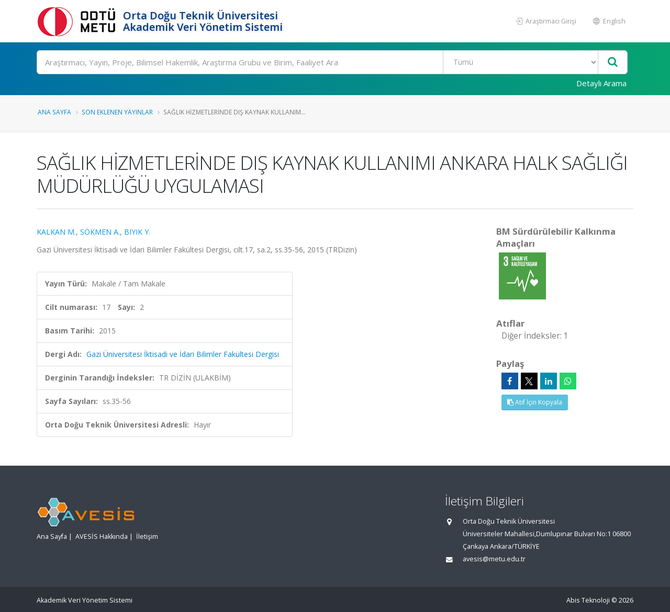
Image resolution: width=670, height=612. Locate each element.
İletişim (147, 536)
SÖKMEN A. (100, 232)
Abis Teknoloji (588, 600)
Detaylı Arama (601, 83)
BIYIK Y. (137, 232)
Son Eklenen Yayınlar (117, 112)
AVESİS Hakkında (101, 536)
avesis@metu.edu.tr (494, 559)
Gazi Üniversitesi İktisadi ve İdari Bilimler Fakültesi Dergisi (182, 354)
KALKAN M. (56, 232)
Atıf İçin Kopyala (534, 402)
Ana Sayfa (54, 112)
